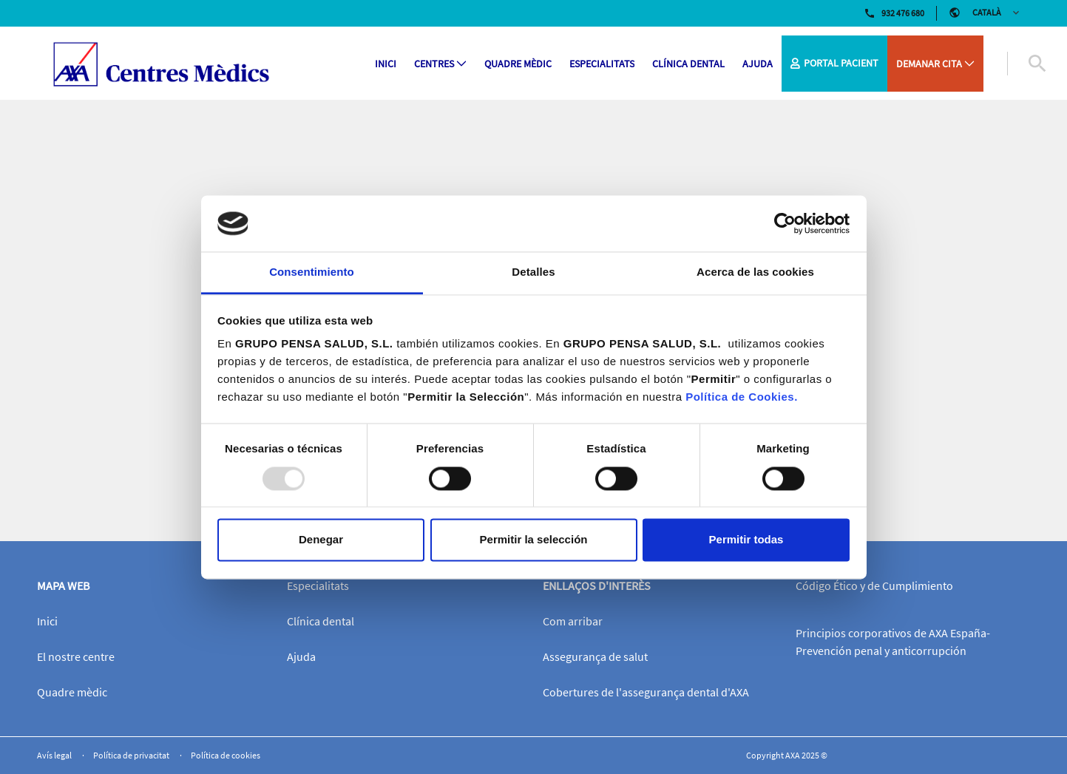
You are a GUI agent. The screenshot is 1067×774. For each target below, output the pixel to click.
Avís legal (55, 755)
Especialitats (318, 585)
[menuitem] (385, 64)
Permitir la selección (534, 540)
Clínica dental (320, 621)
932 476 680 (894, 13)
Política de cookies (225, 755)
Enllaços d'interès (597, 585)
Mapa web (63, 585)
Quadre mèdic (72, 692)
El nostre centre (76, 656)
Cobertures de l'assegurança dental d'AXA (646, 692)
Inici (47, 621)
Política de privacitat (132, 755)
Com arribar (573, 621)
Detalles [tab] (533, 272)
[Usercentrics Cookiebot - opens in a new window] (785, 223)
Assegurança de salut (595, 656)
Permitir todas (746, 540)
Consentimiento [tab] (311, 272)
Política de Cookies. (741, 397)
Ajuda (301, 656)
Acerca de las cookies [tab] (755, 272)
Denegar (321, 540)
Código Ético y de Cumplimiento (874, 585)
